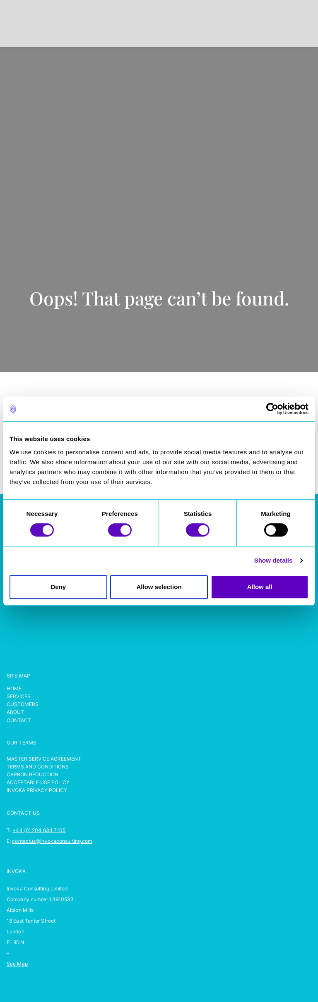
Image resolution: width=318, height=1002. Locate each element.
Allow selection (158, 586)
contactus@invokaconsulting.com (52, 841)
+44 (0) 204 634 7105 (38, 830)
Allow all (259, 586)
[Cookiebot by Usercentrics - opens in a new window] (272, 409)
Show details (273, 560)
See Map (17, 964)
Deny (58, 586)
